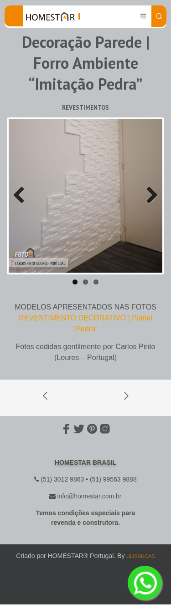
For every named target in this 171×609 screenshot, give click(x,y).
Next (149, 196)
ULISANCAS (140, 556)
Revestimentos (85, 108)
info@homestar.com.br (89, 496)
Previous (22, 196)
